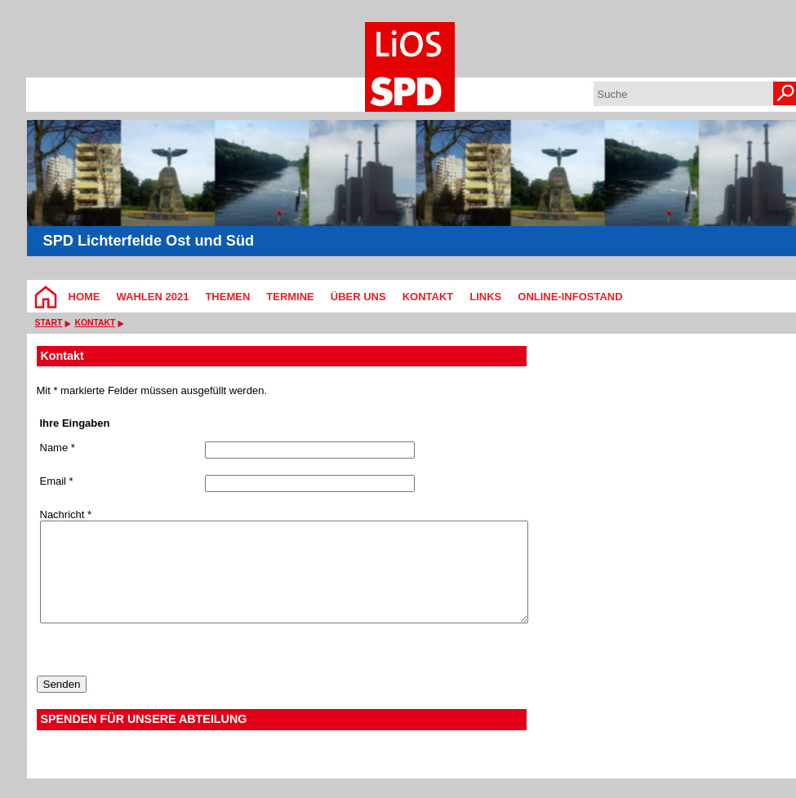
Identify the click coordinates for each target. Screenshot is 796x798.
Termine (290, 296)
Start (49, 322)
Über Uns (358, 296)
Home (84, 296)
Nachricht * (66, 514)
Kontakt (428, 296)
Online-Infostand (570, 296)
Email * (56, 481)
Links (485, 296)
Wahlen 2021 (153, 296)
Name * (57, 448)
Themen (227, 296)
